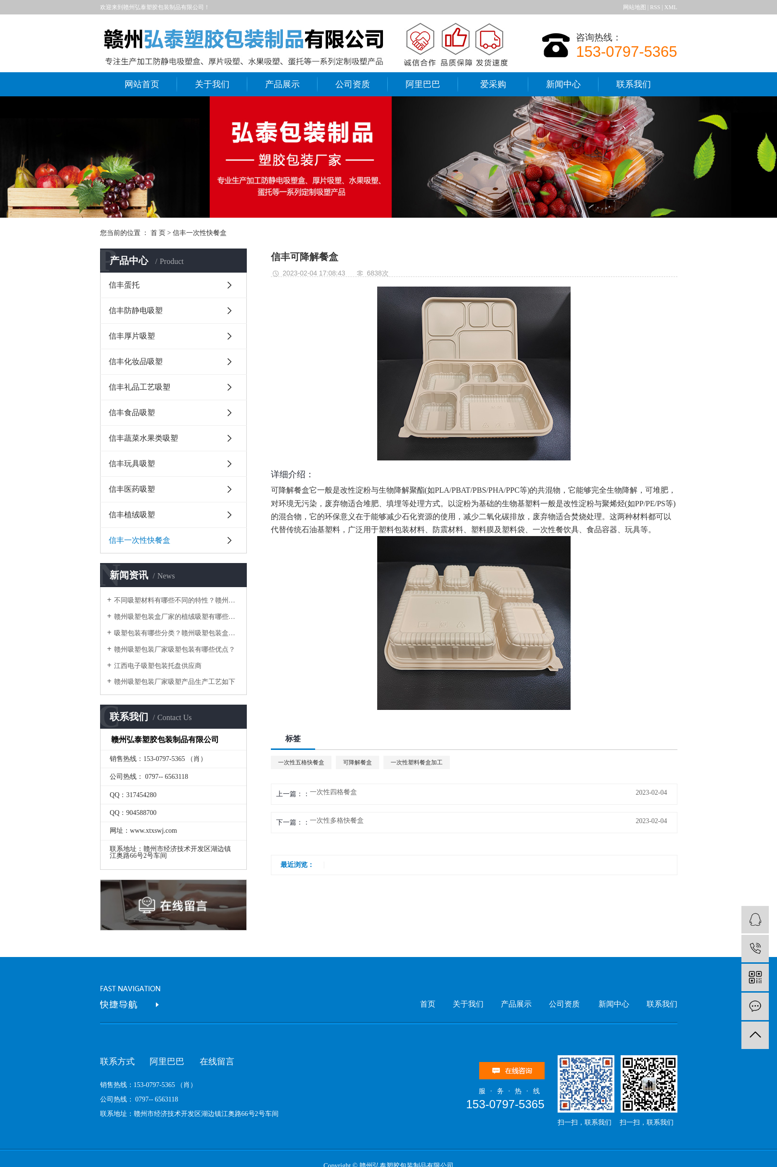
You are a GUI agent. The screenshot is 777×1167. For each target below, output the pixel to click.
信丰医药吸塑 (132, 489)
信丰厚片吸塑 (132, 336)
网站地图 (634, 7)
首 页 (158, 232)
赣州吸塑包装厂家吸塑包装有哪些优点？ (174, 649)
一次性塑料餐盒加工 (417, 762)
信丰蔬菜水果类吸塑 (143, 438)
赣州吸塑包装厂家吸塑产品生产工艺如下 (174, 681)
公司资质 (352, 84)
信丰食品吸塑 (132, 412)
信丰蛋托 (124, 285)
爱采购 (493, 84)
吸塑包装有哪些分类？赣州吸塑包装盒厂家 (177, 633)
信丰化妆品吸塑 (136, 361)
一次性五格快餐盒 (301, 762)
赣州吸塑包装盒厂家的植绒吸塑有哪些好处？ (177, 616)
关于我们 (212, 84)
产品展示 (282, 84)
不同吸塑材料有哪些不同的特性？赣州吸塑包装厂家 (177, 600)
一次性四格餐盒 (333, 792)
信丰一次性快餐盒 (200, 232)
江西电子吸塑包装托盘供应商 (158, 665)
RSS (655, 7)
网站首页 (142, 84)
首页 (427, 1004)
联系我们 (633, 84)
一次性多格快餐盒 (337, 820)
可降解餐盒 (290, 490)
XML (670, 7)
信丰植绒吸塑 (132, 515)
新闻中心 (563, 84)
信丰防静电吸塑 (136, 310)
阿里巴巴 (423, 84)
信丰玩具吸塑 (132, 463)
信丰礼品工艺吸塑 (139, 387)
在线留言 (217, 1061)
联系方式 (117, 1061)
